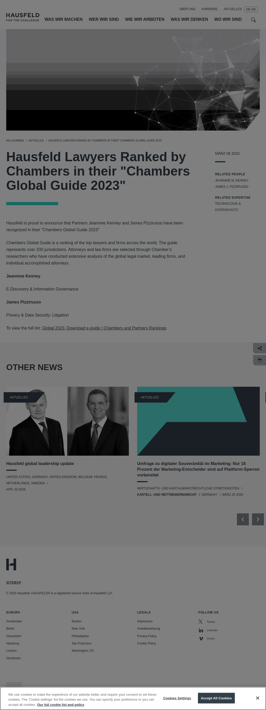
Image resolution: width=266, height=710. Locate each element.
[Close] (257, 702)
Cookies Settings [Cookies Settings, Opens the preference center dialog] (177, 702)
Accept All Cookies (216, 702)
